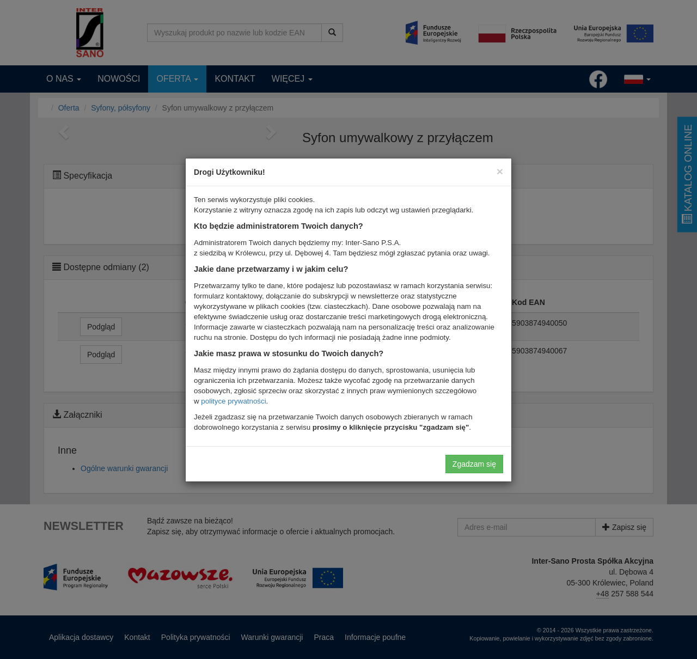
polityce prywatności (233, 401)
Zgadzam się (474, 464)
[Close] (500, 171)
